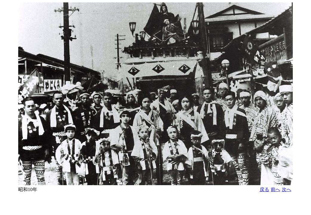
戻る (264, 189)
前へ (275, 189)
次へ (286, 189)
